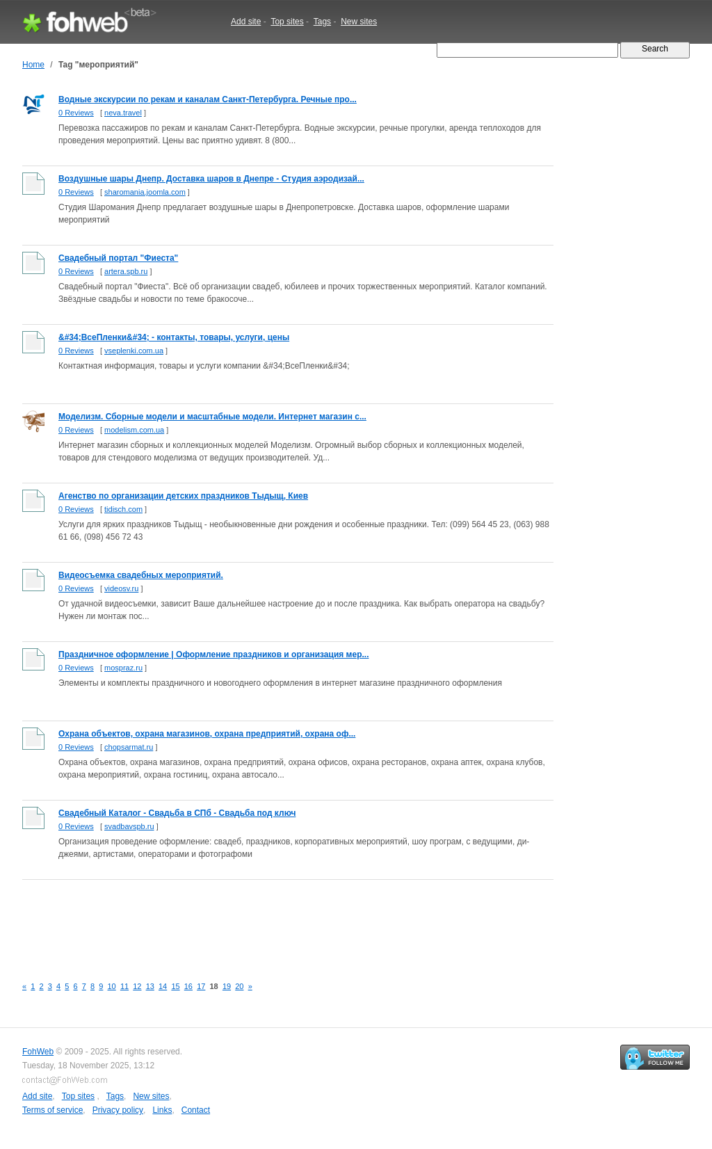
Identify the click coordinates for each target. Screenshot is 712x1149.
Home (33, 65)
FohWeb (38, 1051)
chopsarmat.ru (128, 747)
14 (163, 986)
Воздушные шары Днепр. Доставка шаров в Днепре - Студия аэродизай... (211, 179)
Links (162, 1110)
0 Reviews (76, 113)
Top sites (286, 21)
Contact (195, 1110)
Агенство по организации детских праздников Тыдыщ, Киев (183, 496)
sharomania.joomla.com (145, 192)
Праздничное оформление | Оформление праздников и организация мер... (213, 654)
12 (137, 986)
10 (112, 986)
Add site (246, 21)
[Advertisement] (275, 920)
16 (188, 986)
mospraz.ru (123, 668)
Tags (322, 21)
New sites (359, 21)
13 (150, 986)
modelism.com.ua (134, 430)
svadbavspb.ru (129, 826)
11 (124, 986)
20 (239, 986)
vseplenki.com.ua (133, 350)
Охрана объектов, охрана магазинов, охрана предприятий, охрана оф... (206, 734)
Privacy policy (117, 1110)
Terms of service (52, 1110)
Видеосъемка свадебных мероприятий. (140, 575)
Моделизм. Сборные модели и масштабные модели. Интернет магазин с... (212, 416)
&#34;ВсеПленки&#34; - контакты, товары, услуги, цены (173, 337)
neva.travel (123, 113)
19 (226, 986)
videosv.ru (121, 588)
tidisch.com (123, 509)
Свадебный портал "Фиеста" (118, 258)
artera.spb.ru (125, 271)
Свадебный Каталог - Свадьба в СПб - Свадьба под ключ (177, 813)
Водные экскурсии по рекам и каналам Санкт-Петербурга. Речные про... (207, 99)
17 (201, 986)
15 (175, 986)
